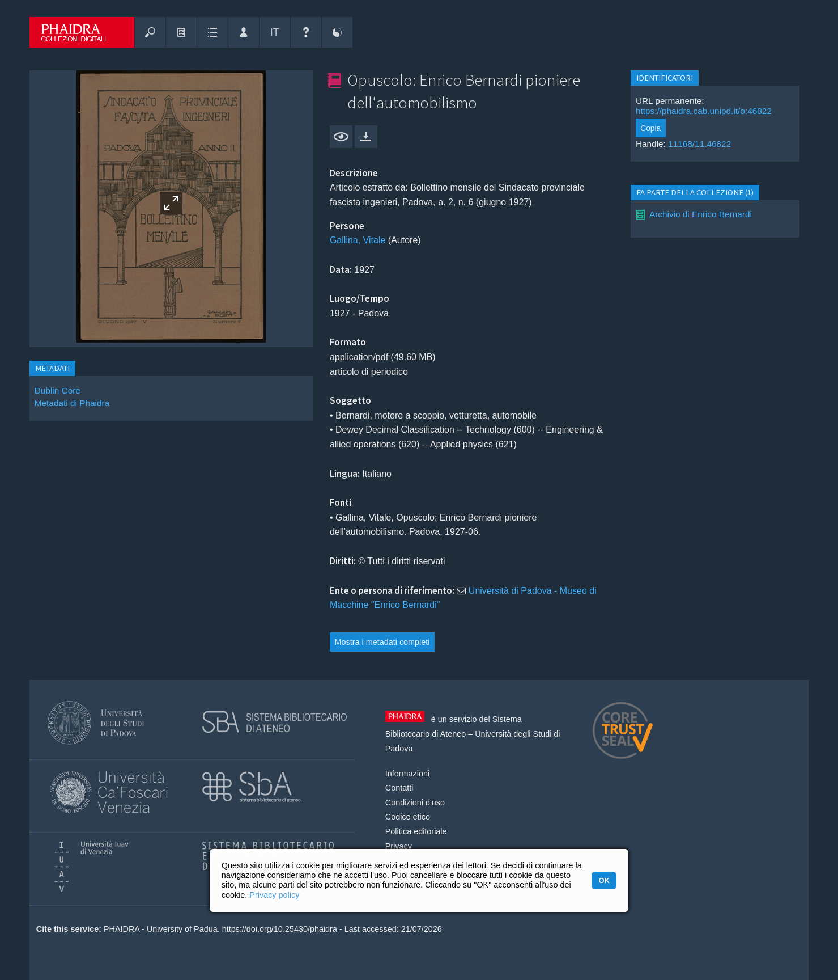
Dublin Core (57, 390)
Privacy (398, 846)
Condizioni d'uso (415, 802)
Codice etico (407, 816)
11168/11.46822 (699, 144)
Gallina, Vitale (357, 240)
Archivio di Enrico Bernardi (700, 214)
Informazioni (407, 773)
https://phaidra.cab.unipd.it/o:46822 (704, 111)
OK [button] (603, 880)
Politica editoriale (416, 831)
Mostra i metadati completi (382, 642)
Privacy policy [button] (274, 894)
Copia (650, 128)
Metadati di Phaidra (72, 403)
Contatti (399, 787)
